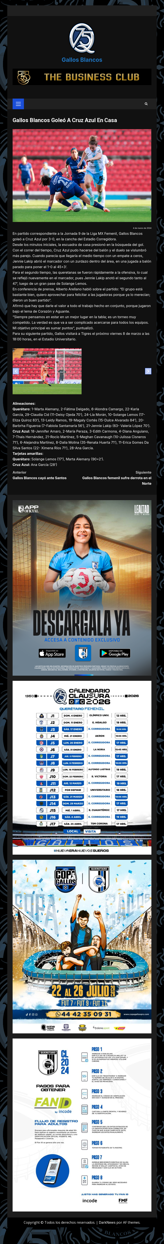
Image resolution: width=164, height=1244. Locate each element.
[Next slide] (148, 382)
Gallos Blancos (82, 57)
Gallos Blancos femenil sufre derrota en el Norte (116, 489)
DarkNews (107, 1233)
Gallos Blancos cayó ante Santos (47, 486)
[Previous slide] (16, 382)
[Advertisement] (82, 71)
